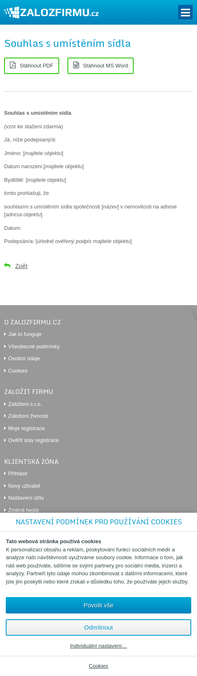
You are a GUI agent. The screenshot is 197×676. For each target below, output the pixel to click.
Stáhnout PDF (36, 66)
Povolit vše (98, 605)
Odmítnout (98, 627)
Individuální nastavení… (98, 646)
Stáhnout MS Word (105, 66)
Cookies (98, 666)
